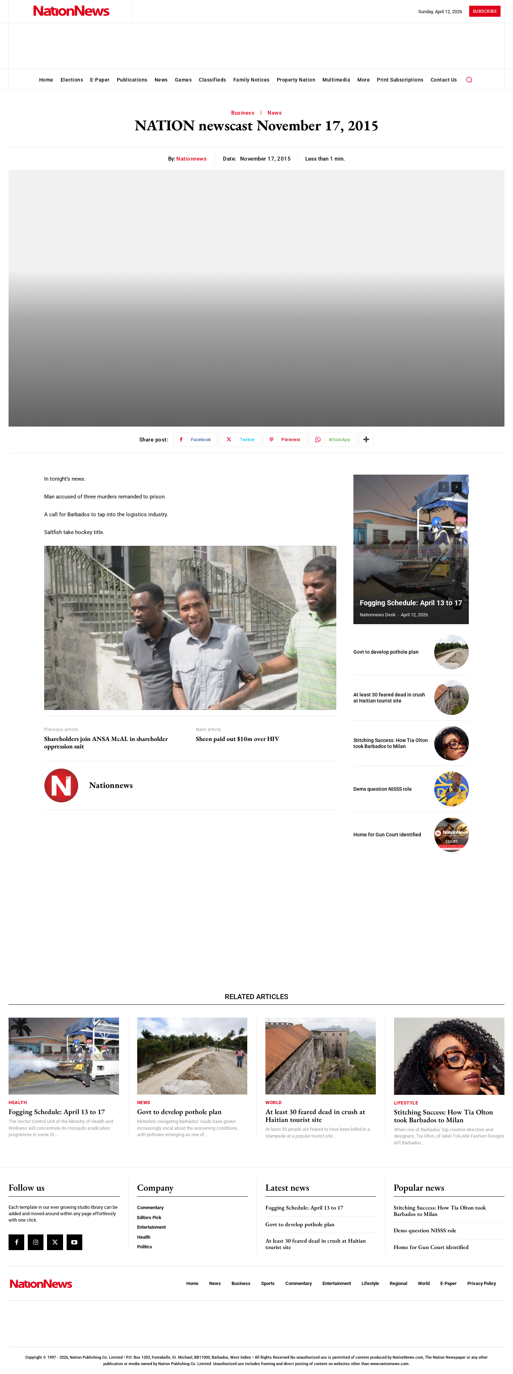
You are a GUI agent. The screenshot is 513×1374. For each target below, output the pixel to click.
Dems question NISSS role (382, 789)
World (273, 1102)
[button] (469, 79)
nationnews (191, 159)
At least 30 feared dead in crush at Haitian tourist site (389, 698)
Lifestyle (406, 1103)
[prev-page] (444, 487)
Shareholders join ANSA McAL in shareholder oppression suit (106, 742)
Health (18, 1102)
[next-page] (456, 487)
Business (242, 113)
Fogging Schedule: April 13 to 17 (411, 603)
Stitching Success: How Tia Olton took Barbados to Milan (390, 743)
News (275, 113)
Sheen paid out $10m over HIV (237, 739)
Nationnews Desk (378, 614)
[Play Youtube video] (190, 628)
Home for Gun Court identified (387, 834)
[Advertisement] (411, 907)
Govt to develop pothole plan (386, 652)
